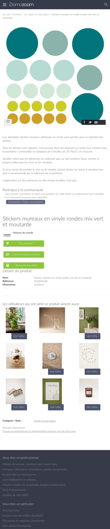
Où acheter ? (26, 243)
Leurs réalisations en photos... (20, 479)
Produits (17, 14)
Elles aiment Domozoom (17, 526)
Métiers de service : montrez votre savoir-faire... (31, 464)
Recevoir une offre (26, 265)
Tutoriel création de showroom (21, 485)
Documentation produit (26, 254)
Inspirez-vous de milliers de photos (23, 515)
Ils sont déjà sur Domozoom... (20, 474)
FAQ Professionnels (14, 490)
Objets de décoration (45, 420)
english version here (52, 485)
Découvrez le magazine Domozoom (24, 520)
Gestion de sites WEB (15, 495)
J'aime (8, 122)
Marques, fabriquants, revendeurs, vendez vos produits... (36, 469)
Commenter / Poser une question (25, 201)
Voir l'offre (18, 336)
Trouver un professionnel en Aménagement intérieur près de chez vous (39, 431)
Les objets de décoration (36, 14)
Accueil (6, 14)
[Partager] (84, 122)
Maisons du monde (23, 232)
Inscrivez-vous (11, 510)
